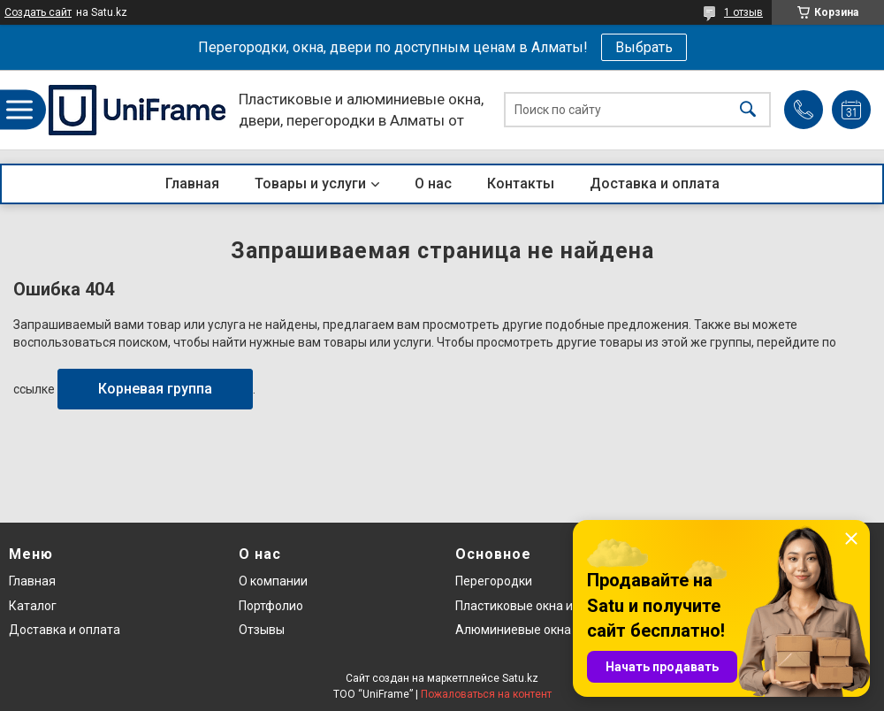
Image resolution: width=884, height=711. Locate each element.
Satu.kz (520, 678)
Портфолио (271, 606)
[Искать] (748, 110)
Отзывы (262, 630)
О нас (433, 183)
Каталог (33, 606)
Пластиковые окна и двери (533, 606)
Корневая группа (155, 388)
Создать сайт (38, 12)
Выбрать (644, 47)
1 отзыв (743, 12)
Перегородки (493, 581)
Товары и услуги (310, 183)
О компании (273, 581)
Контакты (520, 183)
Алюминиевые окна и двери (537, 630)
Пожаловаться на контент (486, 694)
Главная (192, 183)
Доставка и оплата (655, 183)
